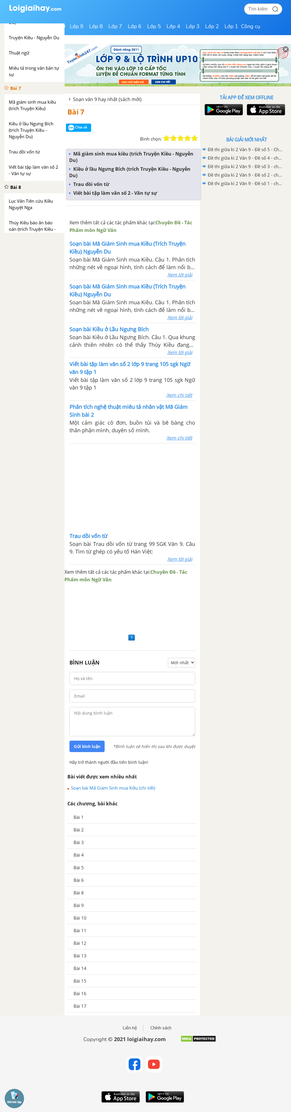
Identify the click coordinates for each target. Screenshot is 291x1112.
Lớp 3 (193, 26)
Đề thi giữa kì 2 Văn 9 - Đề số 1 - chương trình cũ (245, 183)
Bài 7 (75, 112)
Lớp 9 (77, 26)
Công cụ (250, 26)
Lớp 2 (212, 26)
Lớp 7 (115, 26)
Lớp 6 (135, 26)
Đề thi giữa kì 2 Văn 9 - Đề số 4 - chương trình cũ (245, 158)
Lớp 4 (173, 26)
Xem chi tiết (179, 395)
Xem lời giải (179, 274)
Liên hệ (129, 1028)
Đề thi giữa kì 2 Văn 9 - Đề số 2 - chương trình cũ (245, 175)
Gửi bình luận (87, 746)
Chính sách (160, 1028)
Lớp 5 (154, 26)
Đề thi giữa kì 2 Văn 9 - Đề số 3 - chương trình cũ (245, 166)
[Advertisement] (132, 487)
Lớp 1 (231, 26)
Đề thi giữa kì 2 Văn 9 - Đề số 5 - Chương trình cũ (245, 149)
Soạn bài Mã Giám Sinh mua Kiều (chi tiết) (113, 788)
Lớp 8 (96, 26)
